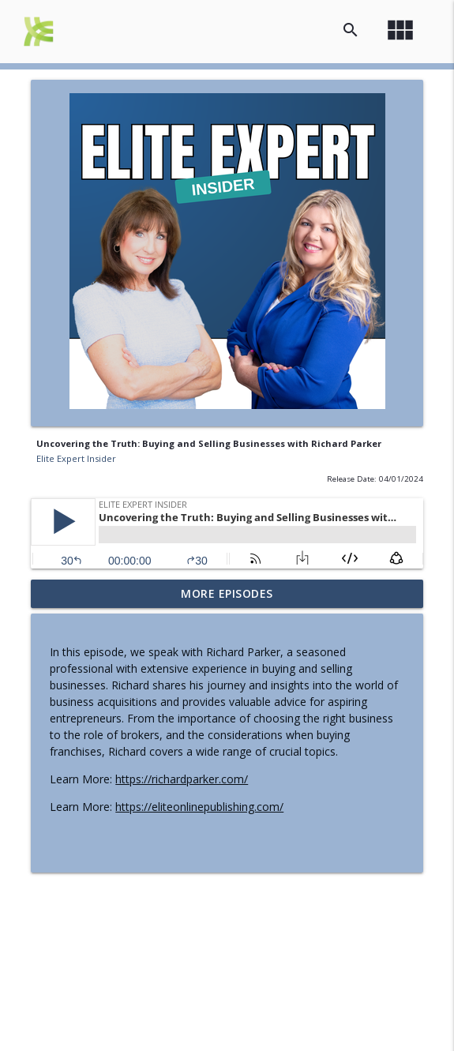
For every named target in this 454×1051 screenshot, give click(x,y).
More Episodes (227, 593)
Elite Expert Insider (76, 458)
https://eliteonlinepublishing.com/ (199, 806)
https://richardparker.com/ (181, 778)
